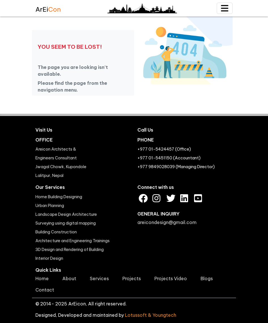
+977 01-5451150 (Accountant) (169, 158)
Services (99, 278)
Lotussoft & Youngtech (150, 315)
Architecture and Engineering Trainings (72, 240)
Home (42, 278)
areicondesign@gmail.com (167, 222)
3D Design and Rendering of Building (69, 249)
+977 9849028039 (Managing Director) (176, 166)
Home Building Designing (58, 196)
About (69, 278)
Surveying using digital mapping (65, 223)
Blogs (207, 278)
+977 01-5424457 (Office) (164, 149)
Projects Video (170, 278)
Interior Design (49, 258)
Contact (44, 290)
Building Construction (56, 232)
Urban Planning (49, 205)
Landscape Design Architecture (66, 214)
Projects (131, 278)
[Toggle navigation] (225, 8)
